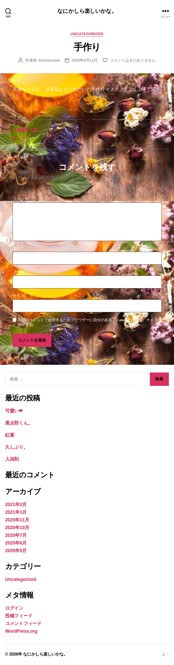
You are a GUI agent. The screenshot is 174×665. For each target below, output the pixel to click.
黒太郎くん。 (18, 423)
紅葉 (9, 435)
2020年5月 (16, 550)
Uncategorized (87, 34)
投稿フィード (18, 615)
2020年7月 (16, 535)
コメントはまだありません (132, 60)
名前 (18, 248)
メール (20, 272)
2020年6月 (16, 543)
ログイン (14, 608)
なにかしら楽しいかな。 (86, 11)
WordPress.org (21, 631)
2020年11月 (17, 519)
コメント (21, 199)
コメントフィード (23, 623)
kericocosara (49, 60)
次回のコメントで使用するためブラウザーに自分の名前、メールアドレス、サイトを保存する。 (90, 322)
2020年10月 (17, 527)
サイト (19, 296)
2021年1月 (16, 512)
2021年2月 (16, 504)
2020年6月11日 (85, 60)
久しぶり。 (16, 447)
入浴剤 (12, 459)
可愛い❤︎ (14, 411)
